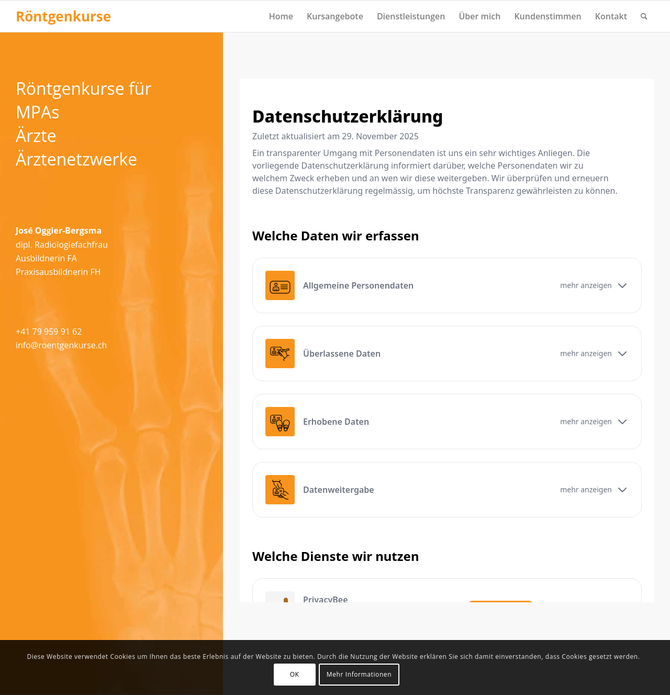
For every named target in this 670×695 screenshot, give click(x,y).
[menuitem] (281, 16)
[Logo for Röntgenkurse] (63, 16)
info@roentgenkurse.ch (61, 345)
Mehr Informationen (359, 674)
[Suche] (644, 16)
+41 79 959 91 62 (49, 331)
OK (294, 674)
